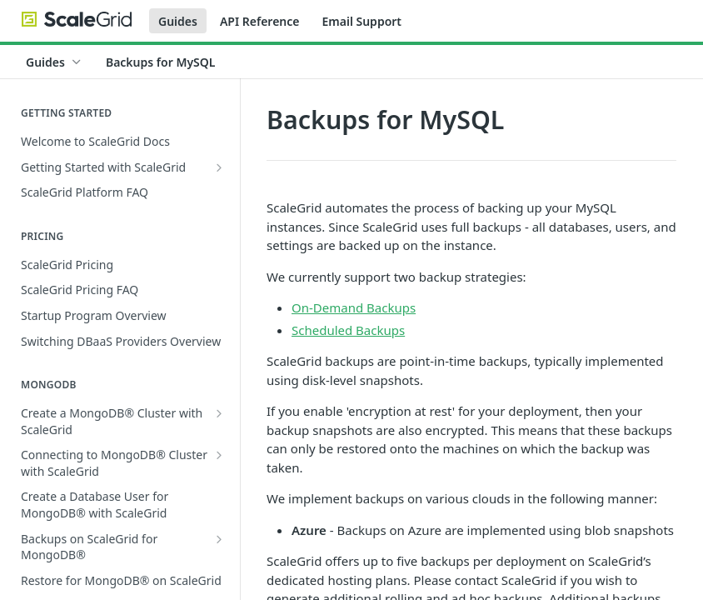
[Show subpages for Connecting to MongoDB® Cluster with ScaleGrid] (219, 455)
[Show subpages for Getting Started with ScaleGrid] (219, 167)
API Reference (260, 21)
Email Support (361, 21)
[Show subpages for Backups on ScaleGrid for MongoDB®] (219, 539)
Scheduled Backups (348, 330)
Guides (177, 21)
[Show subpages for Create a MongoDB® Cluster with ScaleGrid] (219, 413)
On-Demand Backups (354, 307)
